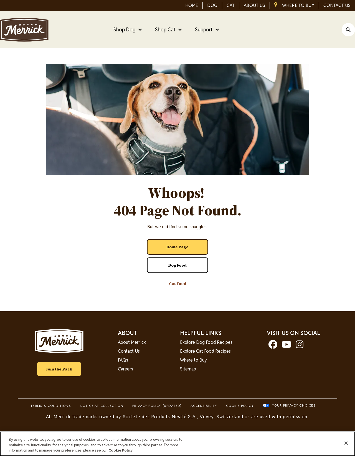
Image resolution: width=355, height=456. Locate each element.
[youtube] (286, 346)
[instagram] (299, 346)
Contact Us (129, 351)
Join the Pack (59, 369)
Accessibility (204, 406)
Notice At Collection (101, 406)
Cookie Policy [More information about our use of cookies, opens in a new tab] (120, 450)
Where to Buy (193, 360)
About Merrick (132, 342)
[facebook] (272, 346)
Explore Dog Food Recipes (206, 342)
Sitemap (188, 369)
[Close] (346, 443)
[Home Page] (177, 247)
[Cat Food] (177, 283)
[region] (177, 443)
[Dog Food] (177, 265)
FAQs (123, 360)
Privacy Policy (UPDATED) (157, 406)
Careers (125, 369)
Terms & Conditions (51, 406)
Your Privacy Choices (294, 405)
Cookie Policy (240, 406)
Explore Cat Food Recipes (205, 351)
